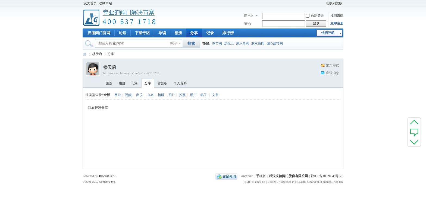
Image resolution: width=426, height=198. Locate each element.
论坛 (122, 33)
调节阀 (217, 43)
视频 (128, 95)
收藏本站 (105, 3)
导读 (162, 33)
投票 (182, 95)
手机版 (261, 176)
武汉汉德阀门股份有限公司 (288, 176)
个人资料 (180, 83)
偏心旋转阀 (275, 43)
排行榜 (228, 33)
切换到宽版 (334, 3)
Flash (150, 95)
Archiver (247, 176)
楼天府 (97, 54)
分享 (194, 33)
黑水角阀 (242, 43)
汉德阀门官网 (98, 33)
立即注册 (336, 23)
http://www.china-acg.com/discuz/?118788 (131, 73)
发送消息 (332, 73)
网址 (117, 95)
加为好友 (332, 65)
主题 (109, 83)
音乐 (139, 95)
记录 (210, 33)
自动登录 (315, 16)
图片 (171, 95)
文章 (215, 95)
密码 (247, 23)
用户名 (249, 16)
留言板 (162, 83)
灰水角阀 (257, 43)
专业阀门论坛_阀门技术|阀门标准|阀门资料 (85, 54)
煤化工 (229, 43)
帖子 (174, 43)
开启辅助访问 (322, 3)
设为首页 (90, 3)
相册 (178, 33)
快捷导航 (327, 33)
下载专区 (142, 33)
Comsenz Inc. (107, 181)
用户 (193, 95)
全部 (107, 95)
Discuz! (104, 176)
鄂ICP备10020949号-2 (326, 176)
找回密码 (336, 16)
